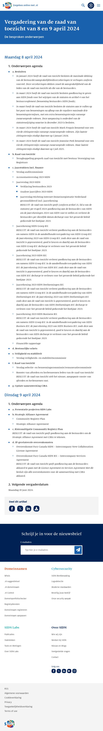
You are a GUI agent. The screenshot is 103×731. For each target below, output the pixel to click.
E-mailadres (26, 542)
